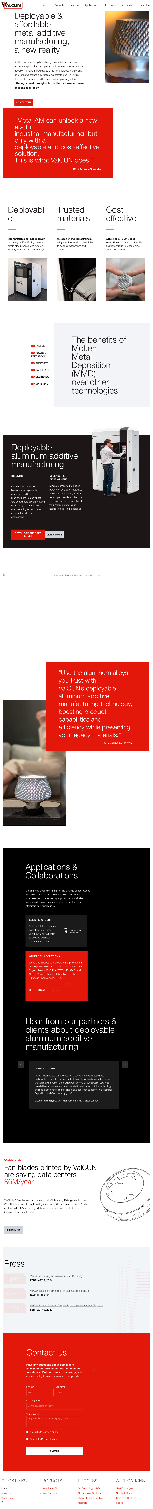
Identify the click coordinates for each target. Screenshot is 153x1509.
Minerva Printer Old (49, 1478)
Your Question (32, 1404)
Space (119, 1492)
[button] (21, 1054)
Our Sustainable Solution (90, 1488)
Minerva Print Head (49, 1483)
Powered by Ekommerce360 (89, 1505)
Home (45, 4)
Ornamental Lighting (126, 1488)
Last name (60, 1376)
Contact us (144, 4)
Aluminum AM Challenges (90, 1483)
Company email (33, 1390)
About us (127, 4)
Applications (91, 4)
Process (74, 4)
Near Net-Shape (124, 1483)
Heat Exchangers (124, 1478)
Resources (110, 4)
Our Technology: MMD (89, 1478)
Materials (82, 1492)
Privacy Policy (8, 1488)
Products (59, 4)
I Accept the (43, 1429)
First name (31, 1376)
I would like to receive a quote (43, 1422)
